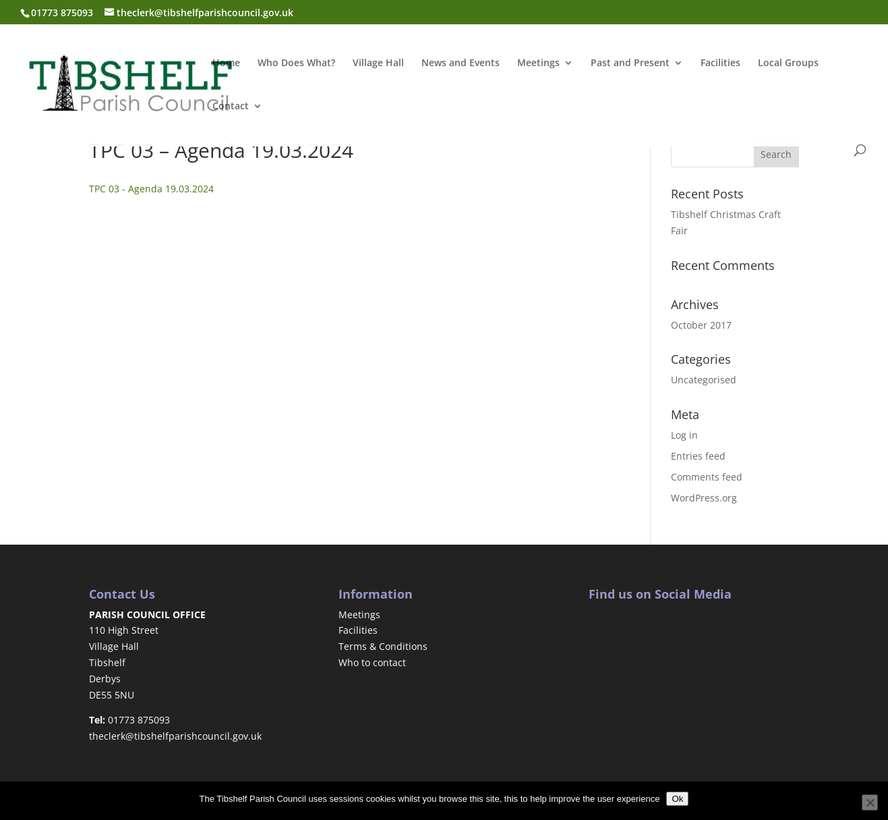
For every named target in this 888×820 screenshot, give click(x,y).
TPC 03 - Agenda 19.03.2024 (151, 188)
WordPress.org (704, 497)
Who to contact (372, 662)
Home (226, 63)
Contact (230, 106)
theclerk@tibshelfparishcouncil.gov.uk (175, 736)
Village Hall (378, 63)
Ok (677, 799)
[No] (870, 802)
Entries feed (698, 455)
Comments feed (706, 476)
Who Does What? (296, 63)
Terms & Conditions (382, 646)
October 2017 (701, 325)
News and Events (460, 63)
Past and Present (630, 63)
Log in (684, 435)
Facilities (720, 63)
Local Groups (788, 63)
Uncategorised (703, 379)
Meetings (538, 63)
